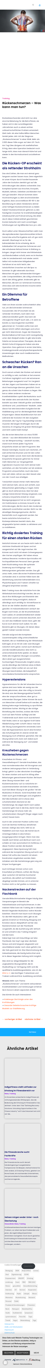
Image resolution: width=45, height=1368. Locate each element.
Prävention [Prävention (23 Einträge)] (31, 1305)
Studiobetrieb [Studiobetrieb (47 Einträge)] (17, 1313)
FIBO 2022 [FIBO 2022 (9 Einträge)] (31, 1282)
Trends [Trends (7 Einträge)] (8, 1320)
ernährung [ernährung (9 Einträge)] (9, 1282)
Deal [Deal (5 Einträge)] (7, 1274)
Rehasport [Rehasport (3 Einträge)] (15, 1309)
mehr (36, 1353)
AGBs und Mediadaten (14, 1327)
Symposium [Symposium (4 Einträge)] (29, 1313)
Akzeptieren (22, 1353)
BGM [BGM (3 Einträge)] (17, 1271)
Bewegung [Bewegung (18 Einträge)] (9, 1271)
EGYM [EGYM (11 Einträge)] (26, 1274)
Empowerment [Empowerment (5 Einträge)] (10, 1278)
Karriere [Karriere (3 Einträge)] (22, 1290)
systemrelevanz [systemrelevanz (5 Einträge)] (11, 1317)
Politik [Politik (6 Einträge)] (16, 1301)
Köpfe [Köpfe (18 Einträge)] (19, 1294)
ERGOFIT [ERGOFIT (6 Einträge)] (21, 1278)
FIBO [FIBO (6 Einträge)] (23, 1282)
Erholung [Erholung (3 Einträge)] (30, 1278)
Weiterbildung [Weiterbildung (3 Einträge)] (25, 1320)
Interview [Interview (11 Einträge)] (9, 1290)
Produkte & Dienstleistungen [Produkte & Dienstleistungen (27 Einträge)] (15, 1305)
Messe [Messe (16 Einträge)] (34, 1294)
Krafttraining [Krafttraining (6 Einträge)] (10, 1294)
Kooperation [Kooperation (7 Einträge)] (32, 1290)
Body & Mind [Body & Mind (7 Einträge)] (26, 1271)
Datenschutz (10, 1332)
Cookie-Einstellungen (13, 1265)
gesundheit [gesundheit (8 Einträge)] (16, 1286)
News (7, 1094)
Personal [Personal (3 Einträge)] (8, 1301)
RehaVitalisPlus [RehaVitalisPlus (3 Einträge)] (27, 1309)
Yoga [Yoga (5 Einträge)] (34, 1320)
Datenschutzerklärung (26, 1364)
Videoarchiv (9, 1324)
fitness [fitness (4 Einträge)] (8, 1286)
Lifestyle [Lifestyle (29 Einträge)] (26, 1294)
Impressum (9, 1330)
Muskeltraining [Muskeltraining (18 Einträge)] (21, 1297)
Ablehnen (8, 1353)
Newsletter (28, 1266)
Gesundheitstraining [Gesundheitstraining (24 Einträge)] (30, 1286)
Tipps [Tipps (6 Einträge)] (30, 1317)
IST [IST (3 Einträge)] (16, 1290)
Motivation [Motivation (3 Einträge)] (9, 1297)
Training (6, 98)
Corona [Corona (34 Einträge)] (35, 1271)
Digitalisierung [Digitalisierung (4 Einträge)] (16, 1274)
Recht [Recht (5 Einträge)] (7, 1309)
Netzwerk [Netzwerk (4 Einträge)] (32, 1297)
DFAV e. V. (6, 973)
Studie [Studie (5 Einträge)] (8, 1313)
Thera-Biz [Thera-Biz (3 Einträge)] (22, 1317)
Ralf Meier (32, 1032)
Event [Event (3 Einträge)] (17, 1282)
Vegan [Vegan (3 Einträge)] (15, 1320)
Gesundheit (9, 1224)
